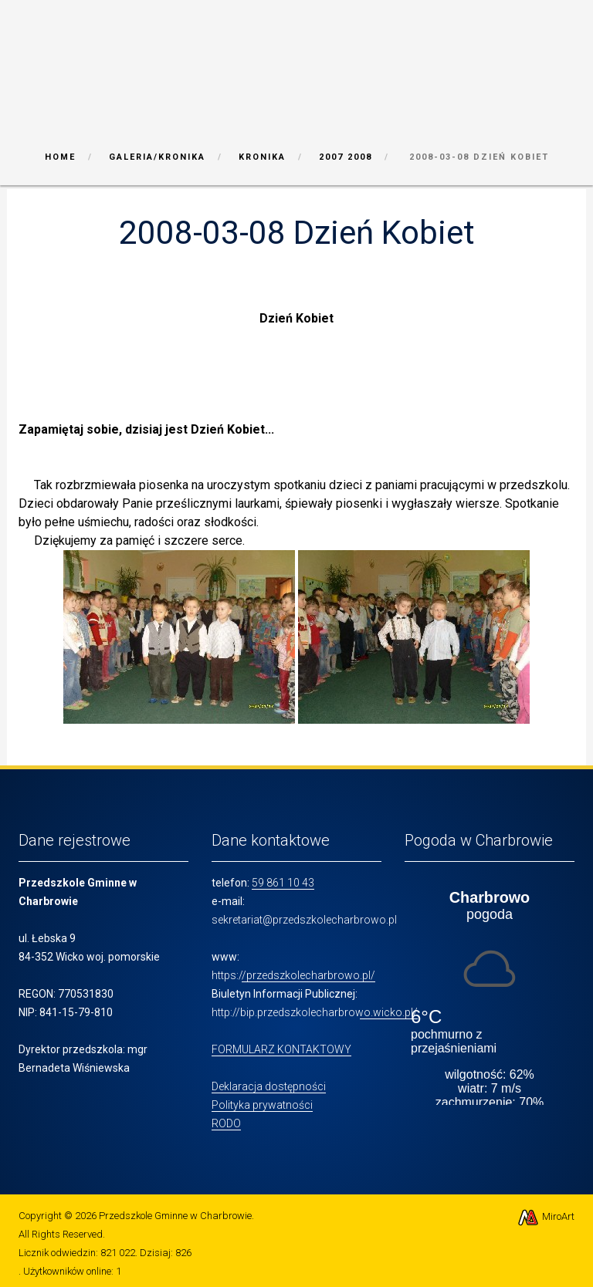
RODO (226, 1123)
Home (60, 157)
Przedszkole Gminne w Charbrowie (175, 1215)
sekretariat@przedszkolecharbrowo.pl (304, 920)
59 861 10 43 (283, 883)
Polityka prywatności (262, 1105)
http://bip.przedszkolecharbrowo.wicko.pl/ (315, 1012)
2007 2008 (345, 157)
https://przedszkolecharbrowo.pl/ (293, 975)
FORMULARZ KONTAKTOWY (281, 1049)
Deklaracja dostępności (269, 1086)
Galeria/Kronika (157, 157)
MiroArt (545, 1216)
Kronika (262, 157)
